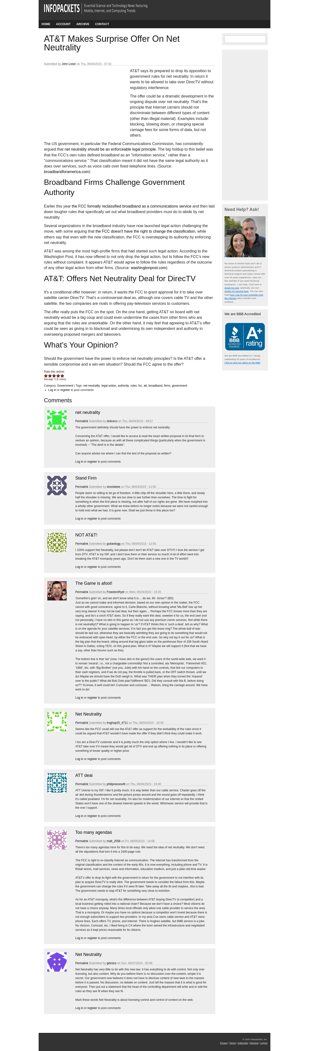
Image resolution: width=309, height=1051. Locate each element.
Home (46, 24)
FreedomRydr (115, 592)
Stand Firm (86, 478)
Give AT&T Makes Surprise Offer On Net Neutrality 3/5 (54, 375)
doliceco (112, 421)
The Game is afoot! (93, 583)
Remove (254, 1043)
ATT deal (83, 775)
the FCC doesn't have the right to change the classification (145, 231)
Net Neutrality (88, 714)
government (179, 385)
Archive (82, 24)
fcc (140, 385)
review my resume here (237, 291)
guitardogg (113, 543)
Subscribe (243, 1043)
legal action (108, 385)
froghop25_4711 (117, 722)
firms (167, 385)
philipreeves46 (116, 784)
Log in (52, 390)
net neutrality (91, 385)
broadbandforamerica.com (66, 172)
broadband (155, 385)
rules (133, 385)
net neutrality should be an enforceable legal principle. (110, 149)
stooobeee (113, 486)
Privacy (224, 1043)
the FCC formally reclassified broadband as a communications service (131, 206)
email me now (232, 287)
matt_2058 (113, 841)
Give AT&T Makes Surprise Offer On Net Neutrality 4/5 (58, 375)
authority (123, 385)
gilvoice (111, 963)
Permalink (81, 421)
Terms (233, 1043)
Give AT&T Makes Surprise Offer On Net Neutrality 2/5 (50, 375)
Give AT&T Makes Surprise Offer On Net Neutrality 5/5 (62, 375)
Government (65, 385)
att (145, 385)
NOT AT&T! (86, 535)
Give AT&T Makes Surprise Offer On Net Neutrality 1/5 (46, 375)
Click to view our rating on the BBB (242, 362)
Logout (263, 1043)
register (65, 390)
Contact (102, 24)
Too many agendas (93, 832)
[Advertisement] (80, 100)
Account (63, 24)
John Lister (69, 64)
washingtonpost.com (148, 268)
